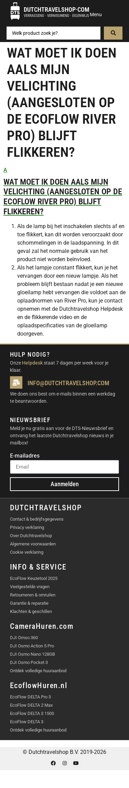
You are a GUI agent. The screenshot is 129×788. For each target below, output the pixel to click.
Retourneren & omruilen (32, 594)
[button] (64, 191)
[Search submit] (113, 33)
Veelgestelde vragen (30, 586)
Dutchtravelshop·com (56, 9)
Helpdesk (32, 363)
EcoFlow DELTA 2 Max (31, 705)
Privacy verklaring (27, 527)
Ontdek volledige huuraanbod (38, 670)
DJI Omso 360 (24, 637)
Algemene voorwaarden (33, 543)
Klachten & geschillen (31, 611)
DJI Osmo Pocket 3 (29, 662)
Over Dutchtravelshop (31, 535)
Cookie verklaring (26, 552)
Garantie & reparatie (29, 603)
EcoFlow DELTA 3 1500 (32, 713)
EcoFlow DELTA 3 (26, 721)
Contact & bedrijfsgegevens (37, 519)
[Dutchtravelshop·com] (15, 11)
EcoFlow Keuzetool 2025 (33, 578)
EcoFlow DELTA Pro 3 (30, 696)
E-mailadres (25, 456)
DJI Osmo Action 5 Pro (32, 645)
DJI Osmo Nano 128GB (32, 654)
